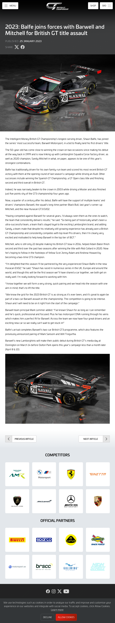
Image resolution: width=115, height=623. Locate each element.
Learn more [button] (57, 609)
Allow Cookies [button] (66, 617)
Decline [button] (47, 617)
